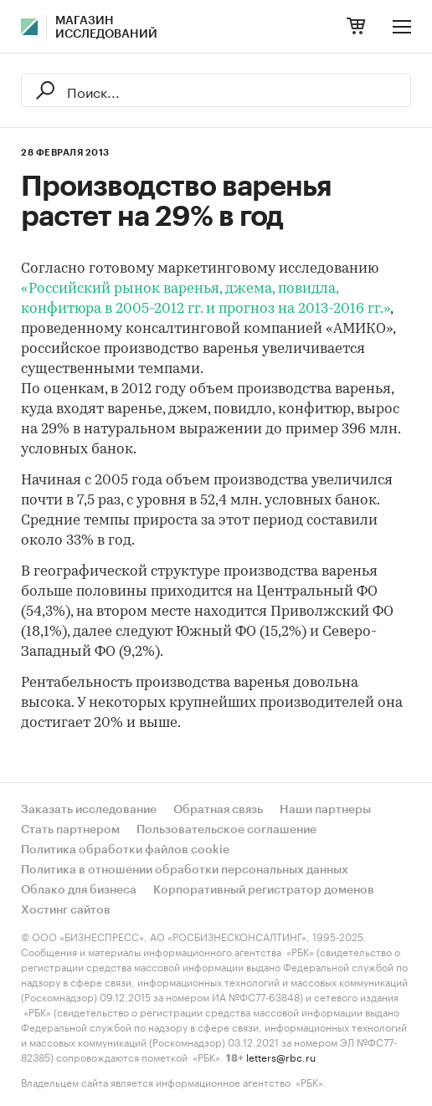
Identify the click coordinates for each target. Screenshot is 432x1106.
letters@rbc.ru (281, 1056)
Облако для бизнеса (78, 890)
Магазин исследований (106, 27)
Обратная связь (218, 810)
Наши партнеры (325, 810)
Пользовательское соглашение (226, 830)
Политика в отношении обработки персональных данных (184, 870)
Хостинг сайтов (66, 910)
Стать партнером (70, 830)
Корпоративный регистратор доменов (263, 890)
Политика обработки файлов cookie (125, 850)
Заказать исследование (89, 810)
